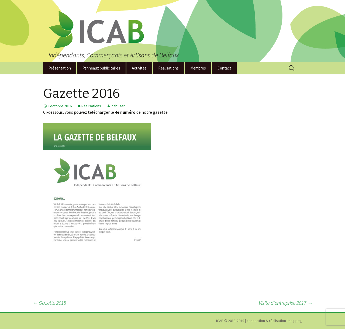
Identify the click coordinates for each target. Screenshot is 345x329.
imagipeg (294, 320)
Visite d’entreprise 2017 (286, 302)
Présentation (60, 68)
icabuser (118, 105)
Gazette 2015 (49, 302)
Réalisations (168, 68)
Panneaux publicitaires (101, 68)
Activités (139, 68)
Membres (198, 68)
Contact (224, 68)
